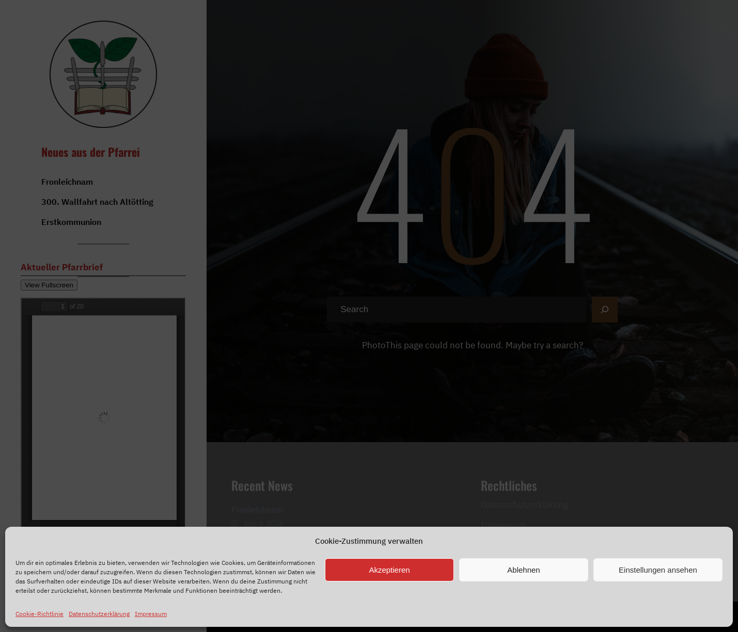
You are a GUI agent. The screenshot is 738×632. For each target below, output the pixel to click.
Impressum (151, 614)
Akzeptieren (389, 569)
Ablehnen (523, 569)
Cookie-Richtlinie (39, 614)
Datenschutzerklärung (99, 614)
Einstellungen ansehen (658, 569)
